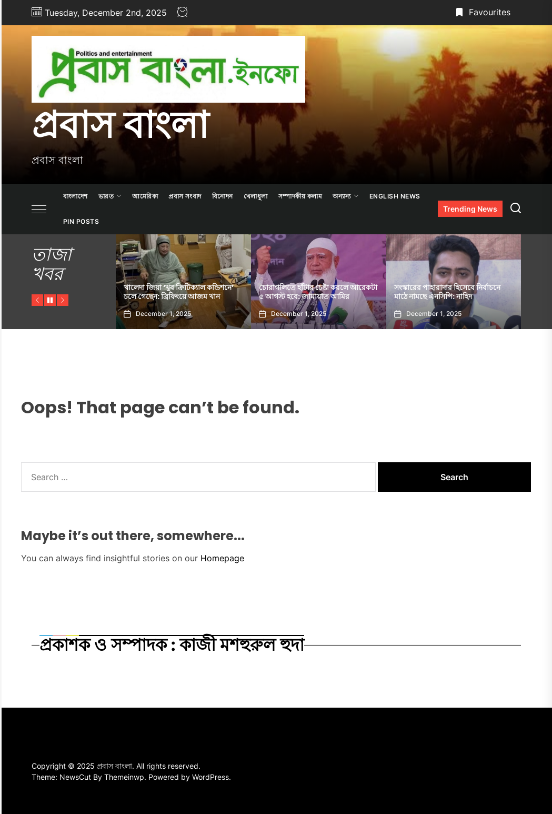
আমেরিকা (145, 196)
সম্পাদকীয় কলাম (300, 196)
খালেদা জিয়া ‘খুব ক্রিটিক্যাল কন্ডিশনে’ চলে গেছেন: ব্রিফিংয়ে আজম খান (179, 292)
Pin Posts (81, 221)
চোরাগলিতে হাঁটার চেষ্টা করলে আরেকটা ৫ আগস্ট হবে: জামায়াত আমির (318, 292)
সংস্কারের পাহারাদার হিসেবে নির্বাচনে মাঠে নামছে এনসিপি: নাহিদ (447, 292)
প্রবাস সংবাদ (185, 196)
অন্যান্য (346, 196)
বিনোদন (222, 196)
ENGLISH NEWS (394, 196)
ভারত (110, 196)
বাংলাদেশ (75, 196)
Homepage (222, 558)
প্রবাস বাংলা (120, 125)
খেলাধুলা (256, 196)
